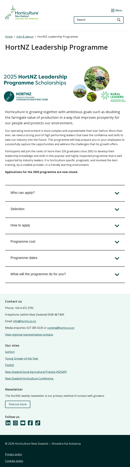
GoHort (10, 352)
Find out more (18, 404)
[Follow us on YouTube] (22, 423)
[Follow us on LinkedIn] (7, 423)
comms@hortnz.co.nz (60, 328)
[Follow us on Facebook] (30, 423)
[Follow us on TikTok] (37, 423)
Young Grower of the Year (21, 358)
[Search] (119, 20)
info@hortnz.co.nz (24, 321)
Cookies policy (14, 461)
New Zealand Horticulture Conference (29, 378)
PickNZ (9, 365)
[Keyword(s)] (94, 20)
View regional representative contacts (29, 334)
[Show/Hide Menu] (116, 10)
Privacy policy (13, 454)
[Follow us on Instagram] (15, 423)
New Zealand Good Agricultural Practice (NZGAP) (36, 372)
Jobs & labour (25, 36)
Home (9, 36)
